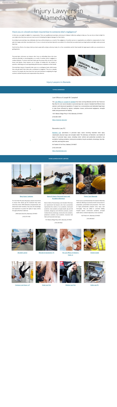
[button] (115, 2)
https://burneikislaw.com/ (59, 151)
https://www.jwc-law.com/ (59, 120)
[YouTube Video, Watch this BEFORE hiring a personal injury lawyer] (58, 317)
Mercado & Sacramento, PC (46, 253)
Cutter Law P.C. (94, 285)
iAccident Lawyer (22, 253)
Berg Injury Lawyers (26, 196)
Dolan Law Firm (46, 285)
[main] (58, 14)
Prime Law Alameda (90, 196)
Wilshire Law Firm (70, 285)
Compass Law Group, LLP (22, 285)
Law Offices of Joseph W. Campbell (65, 102)
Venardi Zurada (94, 253)
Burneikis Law (56, 132)
